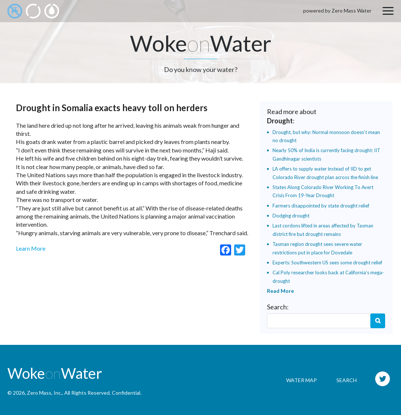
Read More (280, 291)
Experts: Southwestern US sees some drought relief (327, 262)
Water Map (301, 380)
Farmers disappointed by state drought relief (321, 206)
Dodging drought (291, 216)
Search (377, 320)
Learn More (30, 248)
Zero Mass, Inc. (44, 393)
